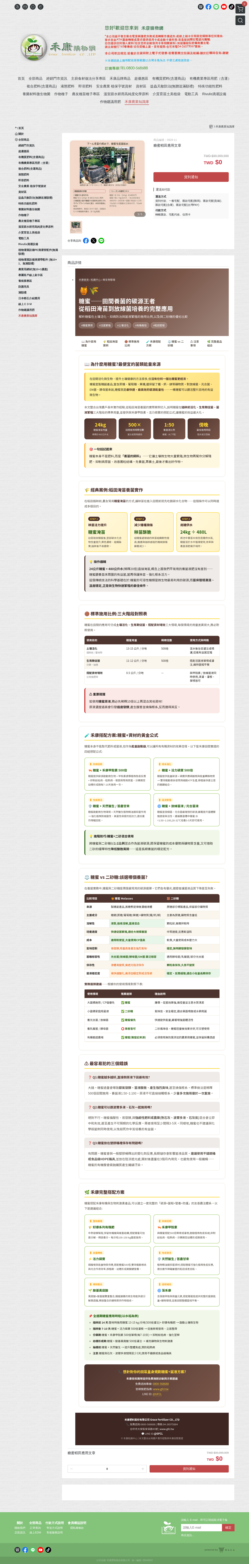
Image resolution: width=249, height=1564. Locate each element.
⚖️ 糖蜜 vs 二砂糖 (176, 343)
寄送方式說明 (55, 1527)
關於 (20, 1523)
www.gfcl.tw (161, 1389)
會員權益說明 (77, 1523)
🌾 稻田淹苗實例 (110, 343)
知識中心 (96, 279)
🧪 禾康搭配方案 (153, 343)
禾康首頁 (84, 279)
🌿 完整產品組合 (214, 343)
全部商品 (35, 1523)
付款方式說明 (54, 1523)
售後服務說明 (55, 1532)
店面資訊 (19, 1532)
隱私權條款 (77, 1527)
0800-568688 (161, 1384)
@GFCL (157, 1394)
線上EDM (35, 1532)
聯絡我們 (19, 1527)
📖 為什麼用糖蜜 (88, 343)
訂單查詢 (35, 1527)
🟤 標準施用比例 (131, 343)
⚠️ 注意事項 (194, 343)
